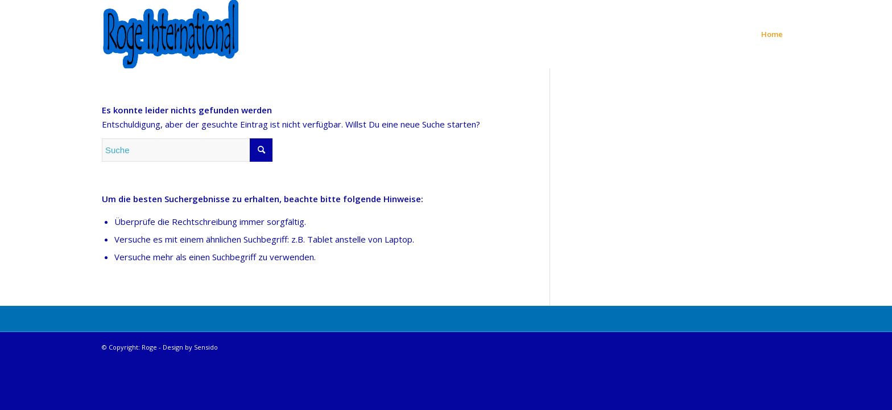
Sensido (206, 347)
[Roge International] (170, 34)
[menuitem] (772, 34)
